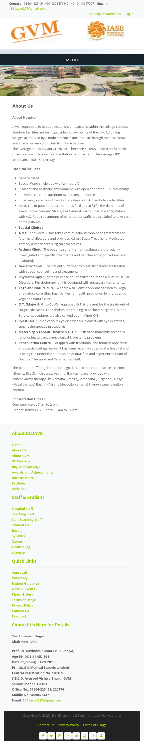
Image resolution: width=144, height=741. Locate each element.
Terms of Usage (24, 600)
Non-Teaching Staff (27, 519)
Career (17, 541)
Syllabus (18, 536)
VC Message (21, 461)
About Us (19, 450)
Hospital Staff (22, 508)
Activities (19, 488)
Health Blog (21, 547)
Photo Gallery (22, 594)
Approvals (20, 572)
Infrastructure (23, 478)
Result (17, 530)
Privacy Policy (22, 605)
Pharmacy (20, 578)
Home (16, 444)
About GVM (21, 455)
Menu (72, 59)
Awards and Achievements (32, 472)
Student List (21, 525)
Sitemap (18, 552)
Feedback (19, 616)
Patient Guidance (25, 583)
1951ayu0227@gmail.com (27, 8)
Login (129, 14)
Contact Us (20, 611)
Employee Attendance (106, 14)
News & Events (23, 589)
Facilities (18, 483)
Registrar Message (26, 466)
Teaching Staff (23, 514)
